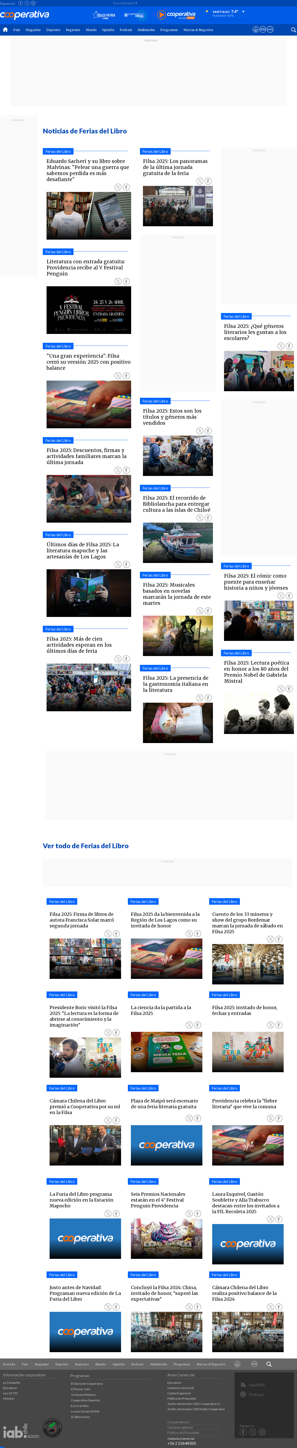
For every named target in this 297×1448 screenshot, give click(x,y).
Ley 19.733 (10, 1393)
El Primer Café (80, 1389)
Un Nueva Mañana (83, 1395)
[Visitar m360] (262, 34)
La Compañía (11, 1382)
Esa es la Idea (80, 1406)
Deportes (53, 30)
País (16, 30)
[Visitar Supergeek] (270, 34)
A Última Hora (80, 1417)
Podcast (126, 30)
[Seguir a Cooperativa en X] (26, 3)
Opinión (108, 30)
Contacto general (179, 1393)
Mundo (91, 30)
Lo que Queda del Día (85, 1411)
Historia (8, 1398)
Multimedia (146, 30)
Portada (9, 1364)
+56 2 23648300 (181, 1443)
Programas (169, 30)
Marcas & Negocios (198, 30)
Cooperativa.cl (178, 1422)
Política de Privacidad (181, 1398)
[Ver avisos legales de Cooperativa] (255, 34)
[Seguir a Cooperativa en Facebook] (20, 3)
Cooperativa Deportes (85, 1400)
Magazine (33, 30)
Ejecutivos (10, 1388)
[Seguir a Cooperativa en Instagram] (33, 3)
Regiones (73, 30)
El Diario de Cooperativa (87, 1383)
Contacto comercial (180, 1388)
